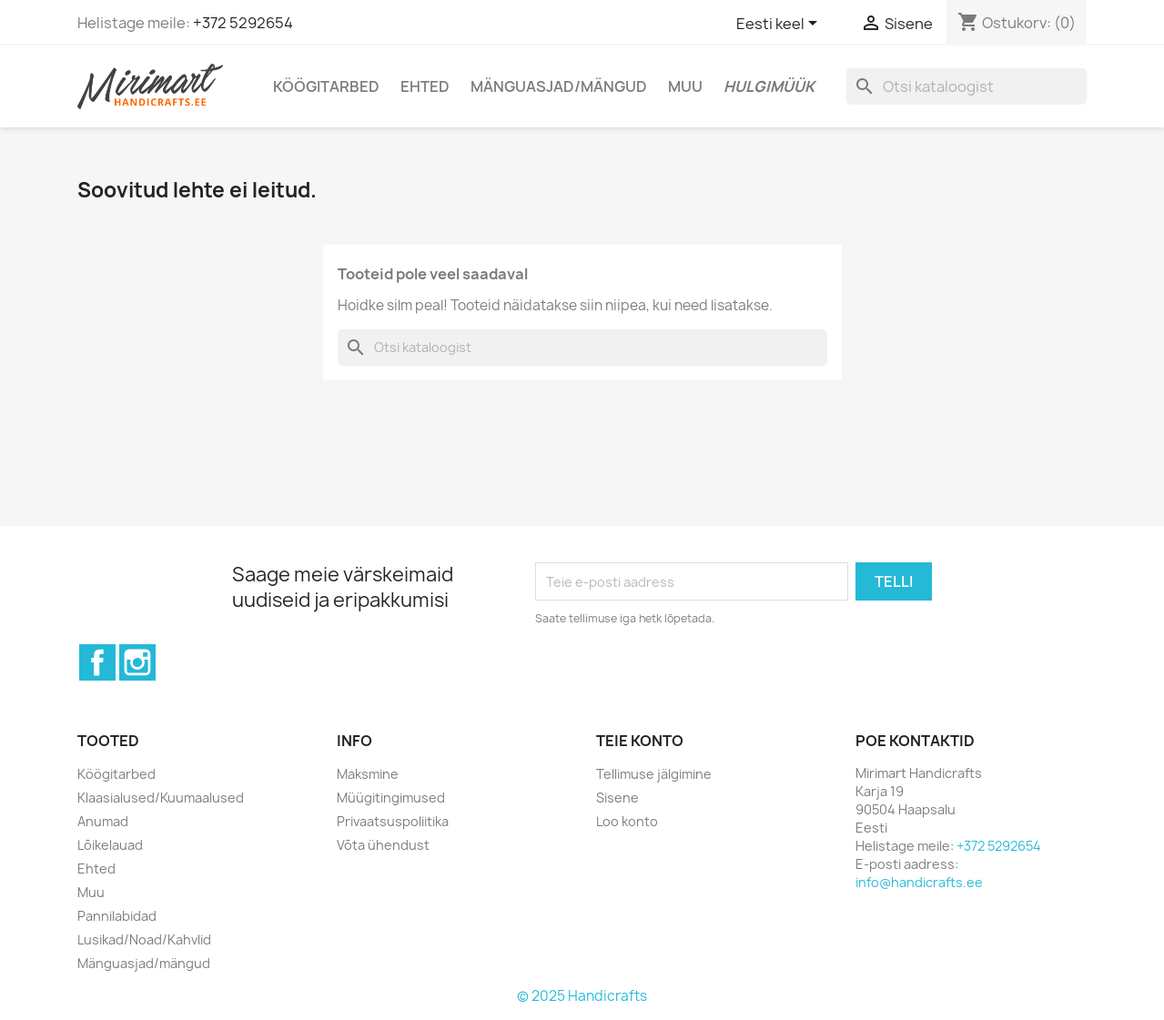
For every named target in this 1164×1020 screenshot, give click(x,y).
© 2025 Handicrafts (582, 995)
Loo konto (627, 821)
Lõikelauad (110, 844)
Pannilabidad (117, 915)
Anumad (102, 821)
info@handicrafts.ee (919, 882)
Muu (685, 86)
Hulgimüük (769, 86)
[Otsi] (966, 86)
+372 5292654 (243, 23)
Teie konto (639, 741)
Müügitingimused (391, 797)
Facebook (97, 662)
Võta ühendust (383, 844)
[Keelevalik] (780, 24)
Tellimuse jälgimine (654, 774)
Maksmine (368, 774)
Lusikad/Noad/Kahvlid (144, 939)
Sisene (617, 797)
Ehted (425, 86)
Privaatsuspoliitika (393, 821)
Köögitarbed (326, 86)
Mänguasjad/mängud (559, 86)
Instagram (137, 662)
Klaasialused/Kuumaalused (160, 797)
